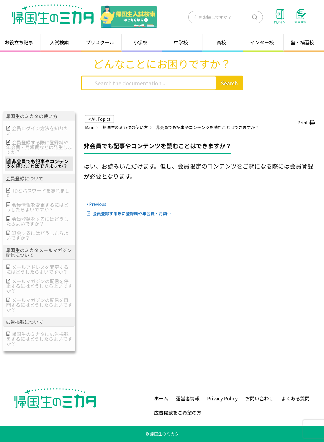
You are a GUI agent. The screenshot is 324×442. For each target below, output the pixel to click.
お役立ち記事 (20, 42)
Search (229, 83)
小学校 (141, 42)
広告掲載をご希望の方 (177, 412)
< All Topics (99, 119)
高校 (222, 42)
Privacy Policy (222, 398)
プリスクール (101, 42)
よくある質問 (295, 398)
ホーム (161, 398)
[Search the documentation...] (149, 83)
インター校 (263, 42)
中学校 (182, 42)
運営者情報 (187, 398)
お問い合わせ (259, 398)
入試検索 (60, 42)
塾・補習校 (304, 42)
